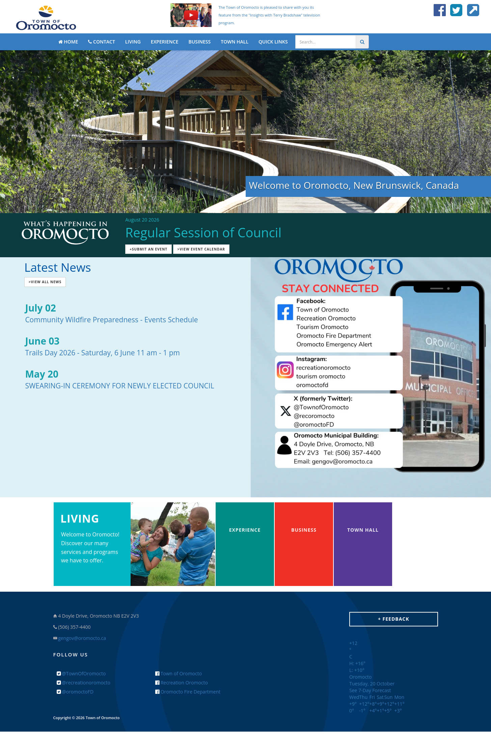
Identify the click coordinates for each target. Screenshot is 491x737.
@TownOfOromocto (81, 673)
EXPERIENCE (165, 41)
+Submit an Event (148, 249)
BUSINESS (199, 41)
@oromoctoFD (75, 691)
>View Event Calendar (201, 249)
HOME (68, 41)
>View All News (45, 281)
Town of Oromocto (178, 673)
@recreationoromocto (83, 682)
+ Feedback (393, 619)
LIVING (133, 41)
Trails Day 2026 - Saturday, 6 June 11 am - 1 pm (102, 352)
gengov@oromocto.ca (82, 638)
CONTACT (101, 41)
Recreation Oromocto (181, 682)
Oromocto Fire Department (187, 691)
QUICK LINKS (273, 41)
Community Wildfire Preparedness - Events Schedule (111, 319)
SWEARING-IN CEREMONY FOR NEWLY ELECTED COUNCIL (119, 385)
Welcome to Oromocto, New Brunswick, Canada (354, 185)
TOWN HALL (234, 41)
